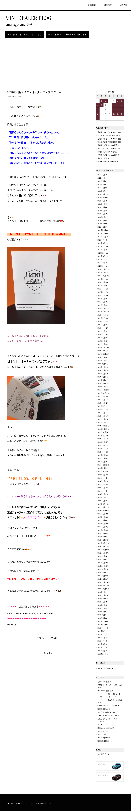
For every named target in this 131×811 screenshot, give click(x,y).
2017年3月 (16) (102, 377)
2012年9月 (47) (102, 553)
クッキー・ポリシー (14, 804)
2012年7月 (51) (102, 559)
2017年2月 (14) (102, 380)
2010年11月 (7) (102, 625)
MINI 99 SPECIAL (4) (104, 741)
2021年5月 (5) (102, 214)
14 (97, 109)
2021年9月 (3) (102, 201)
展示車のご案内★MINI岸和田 (108, 145)
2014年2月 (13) (102, 498)
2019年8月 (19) (102, 282)
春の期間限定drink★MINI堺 (107, 162)
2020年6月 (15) (102, 250)
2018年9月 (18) (102, 318)
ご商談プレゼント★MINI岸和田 (109, 139)
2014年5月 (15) (102, 488)
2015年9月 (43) (102, 436)
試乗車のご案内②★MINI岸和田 (109, 142)
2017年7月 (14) (102, 364)
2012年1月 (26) (102, 579)
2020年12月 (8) (102, 230)
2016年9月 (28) (102, 396)
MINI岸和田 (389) (103, 709)
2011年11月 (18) (103, 586)
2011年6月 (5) (102, 602)
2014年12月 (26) (103, 465)
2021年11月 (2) (102, 194)
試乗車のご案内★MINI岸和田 (108, 155)
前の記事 (42, 638)
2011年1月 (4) (102, 618)
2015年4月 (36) (102, 452)
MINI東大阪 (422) (103, 738)
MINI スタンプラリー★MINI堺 (108, 149)
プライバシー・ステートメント (39, 804)
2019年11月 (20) (103, 273)
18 (113, 109)
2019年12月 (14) (103, 269)
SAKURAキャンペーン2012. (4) (108, 706)
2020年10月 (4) (102, 237)
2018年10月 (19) (103, 315)
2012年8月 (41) (102, 556)
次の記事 (54, 638)
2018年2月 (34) (102, 341)
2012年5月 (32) (102, 566)
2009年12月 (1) (102, 654)
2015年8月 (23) (102, 439)
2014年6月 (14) (102, 484)
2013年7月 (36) (102, 520)
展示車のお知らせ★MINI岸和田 (109, 132)
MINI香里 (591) (102, 731)
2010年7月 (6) (102, 634)
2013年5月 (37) (102, 527)
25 (113, 114)
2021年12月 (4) (102, 191)
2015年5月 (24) (102, 449)
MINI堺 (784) (102, 734)
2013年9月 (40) (102, 514)
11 (113, 105)
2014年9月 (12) (102, 475)
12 (117, 105)
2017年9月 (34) (102, 357)
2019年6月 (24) (102, 289)
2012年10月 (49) (103, 550)
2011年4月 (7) (102, 608)
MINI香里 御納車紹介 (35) (106, 712)
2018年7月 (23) (102, 325)
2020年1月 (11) (102, 266)
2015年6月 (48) (102, 445)
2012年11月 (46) (103, 546)
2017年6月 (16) (102, 367)
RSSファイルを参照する (106, 668)
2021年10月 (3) (102, 198)
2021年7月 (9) (102, 207)
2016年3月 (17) (102, 416)
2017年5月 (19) (102, 370)
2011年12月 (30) (103, 582)
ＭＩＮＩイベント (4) (105, 725)
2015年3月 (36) (102, 455)
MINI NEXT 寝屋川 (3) (105, 691)
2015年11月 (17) (103, 429)
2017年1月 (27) (102, 383)
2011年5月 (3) (102, 605)
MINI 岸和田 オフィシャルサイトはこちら (67, 35)
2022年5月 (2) (102, 175)
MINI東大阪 (12, 625)
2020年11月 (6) (102, 233)
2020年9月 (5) (102, 240)
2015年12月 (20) (103, 426)
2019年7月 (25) (102, 286)
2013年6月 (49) (102, 524)
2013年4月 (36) (102, 530)
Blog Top (48, 653)
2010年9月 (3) (102, 631)
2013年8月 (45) (102, 517)
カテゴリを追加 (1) (104, 682)
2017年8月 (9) (102, 361)
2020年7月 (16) (102, 246)
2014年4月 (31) (102, 491)
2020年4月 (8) (102, 256)
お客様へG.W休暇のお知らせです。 (110, 135)
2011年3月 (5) (102, 612)
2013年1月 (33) (102, 540)
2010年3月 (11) (102, 647)
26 (117, 114)
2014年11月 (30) (103, 468)
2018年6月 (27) (102, 328)
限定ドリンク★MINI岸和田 (107, 152)
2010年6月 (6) (102, 638)
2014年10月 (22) (103, 471)
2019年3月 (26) (102, 299)
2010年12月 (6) (102, 621)
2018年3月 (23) (102, 338)
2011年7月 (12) (102, 599)
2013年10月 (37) (103, 511)
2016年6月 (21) (102, 406)
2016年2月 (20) (102, 419)
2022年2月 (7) (102, 185)
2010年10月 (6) (102, 628)
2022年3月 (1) (102, 181)
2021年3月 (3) (102, 220)
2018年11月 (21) (103, 312)
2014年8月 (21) (102, 478)
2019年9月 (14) (102, 279)
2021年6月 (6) (102, 211)
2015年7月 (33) (102, 442)
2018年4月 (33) (102, 334)
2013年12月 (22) (103, 504)
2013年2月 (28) (102, 537)
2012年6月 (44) (102, 563)
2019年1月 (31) (102, 305)
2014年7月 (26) (102, 481)
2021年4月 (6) (102, 217)
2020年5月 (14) (102, 253)
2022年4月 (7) (102, 178)
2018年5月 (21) (102, 331)
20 (122, 109)
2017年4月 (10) (102, 374)
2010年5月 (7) (102, 641)
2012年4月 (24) (102, 569)
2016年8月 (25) (102, 400)
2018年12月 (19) (103, 308)
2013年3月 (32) (102, 533)
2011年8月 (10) (102, 595)
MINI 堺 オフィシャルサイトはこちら (25, 35)
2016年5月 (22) (102, 410)
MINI (9, 5)
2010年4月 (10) (102, 644)
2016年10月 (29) (103, 393)
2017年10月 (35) (103, 354)
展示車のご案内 (103, 158)
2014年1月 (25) (102, 501)
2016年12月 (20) (103, 387)
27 (121, 114)
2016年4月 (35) (102, 413)
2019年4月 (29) (102, 295)
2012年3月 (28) (102, 572)
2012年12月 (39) (103, 543)
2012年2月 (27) (102, 576)
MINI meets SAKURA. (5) (105, 728)
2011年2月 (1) (102, 615)
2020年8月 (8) (102, 243)
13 (121, 105)
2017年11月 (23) (103, 351)
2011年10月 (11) (103, 589)
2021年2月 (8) (102, 224)
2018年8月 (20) (102, 321)
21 (97, 114)
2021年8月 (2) (102, 204)
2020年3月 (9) (102, 259)
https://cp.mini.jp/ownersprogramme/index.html (30, 613)
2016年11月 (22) (103, 390)
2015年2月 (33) (102, 458)
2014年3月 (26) (102, 494)
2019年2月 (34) (102, 302)
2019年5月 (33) (102, 292)
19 (117, 109)
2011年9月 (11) (102, 592)
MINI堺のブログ (103, 754)
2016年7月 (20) (102, 403)
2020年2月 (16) (102, 263)
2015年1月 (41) (102, 462)
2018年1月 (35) (102, 344)
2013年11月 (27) (103, 507)
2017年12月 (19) (103, 348)
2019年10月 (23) (103, 276)
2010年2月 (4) (102, 651)
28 (97, 118)
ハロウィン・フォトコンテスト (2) (110, 716)
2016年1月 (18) (102, 422)
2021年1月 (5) (102, 227)
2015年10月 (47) (103, 432)
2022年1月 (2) (102, 188)
